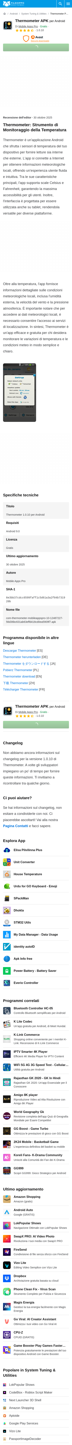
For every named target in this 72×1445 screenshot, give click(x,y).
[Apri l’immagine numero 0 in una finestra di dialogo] (19, 392)
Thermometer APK (40, 21)
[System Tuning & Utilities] (34, 13)
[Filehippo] (13, 4)
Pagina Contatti (15, 826)
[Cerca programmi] (60, 4)
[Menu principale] (68, 4)
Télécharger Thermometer (20, 689)
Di (26, 26)
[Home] (4, 13)
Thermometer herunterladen (22, 657)
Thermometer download (19, 676)
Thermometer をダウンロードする (26, 663)
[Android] (13, 13)
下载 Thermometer (15, 683)
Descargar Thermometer (19, 650)
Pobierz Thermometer (17, 670)
